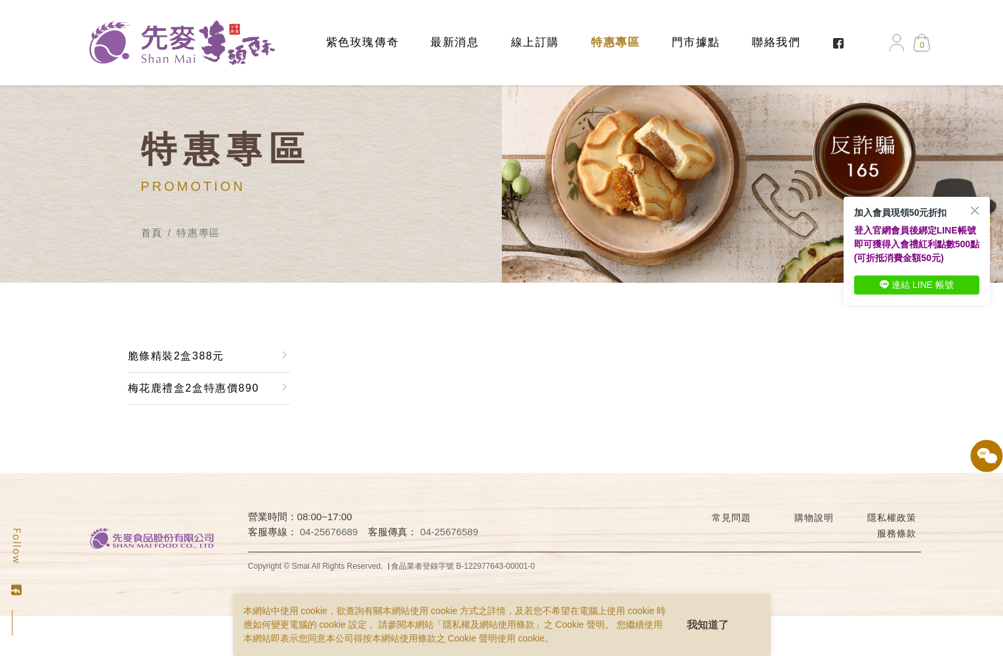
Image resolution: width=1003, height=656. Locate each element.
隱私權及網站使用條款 (489, 624)
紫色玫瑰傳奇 (362, 42)
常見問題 (731, 517)
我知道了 (708, 624)
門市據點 (696, 42)
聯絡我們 (776, 42)
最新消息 (454, 42)
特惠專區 (615, 42)
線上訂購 (535, 42)
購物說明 (813, 517)
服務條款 (896, 533)
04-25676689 (329, 531)
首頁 (152, 232)
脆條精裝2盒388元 (176, 355)
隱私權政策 (891, 517)
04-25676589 (449, 531)
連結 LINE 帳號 (917, 284)
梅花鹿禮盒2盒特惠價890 (193, 388)
